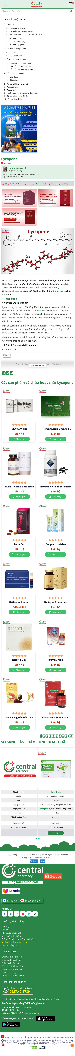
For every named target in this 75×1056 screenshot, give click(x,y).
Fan (10, 900)
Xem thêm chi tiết (37, 366)
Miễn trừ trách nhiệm (11, 936)
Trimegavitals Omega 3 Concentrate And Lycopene (55, 428)
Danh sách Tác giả (10, 972)
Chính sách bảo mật (43, 857)
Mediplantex (45, 809)
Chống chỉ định (16, 55)
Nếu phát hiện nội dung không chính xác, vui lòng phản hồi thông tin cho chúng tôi (36, 184)
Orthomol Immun (19, 602)
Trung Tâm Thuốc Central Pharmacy (40, 287)
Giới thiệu (6, 926)
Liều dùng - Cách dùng (15, 73)
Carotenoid (37, 310)
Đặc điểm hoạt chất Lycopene (21, 31)
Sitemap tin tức (17, 975)
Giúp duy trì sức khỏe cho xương (22, 63)
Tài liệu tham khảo (15, 99)
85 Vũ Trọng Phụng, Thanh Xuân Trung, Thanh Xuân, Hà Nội (32, 999)
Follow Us (7, 908)
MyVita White (19, 428)
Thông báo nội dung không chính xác (18, 939)
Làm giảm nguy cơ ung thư (20, 66)
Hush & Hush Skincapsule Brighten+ (19, 486)
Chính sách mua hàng (11, 960)
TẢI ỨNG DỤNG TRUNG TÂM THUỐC (19, 1018)
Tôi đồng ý (33, 861)
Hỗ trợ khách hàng (14, 921)
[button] (36, 838)
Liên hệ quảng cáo (10, 945)
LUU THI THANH (16, 1007)
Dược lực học (18, 38)
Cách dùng (14, 80)
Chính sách (10, 951)
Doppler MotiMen (56, 544)
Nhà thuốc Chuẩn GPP (11, 932)
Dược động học (18, 44)
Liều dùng (14, 77)
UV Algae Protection (55, 602)
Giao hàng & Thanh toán (12, 969)
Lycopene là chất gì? (17, 28)
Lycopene (55, 817)
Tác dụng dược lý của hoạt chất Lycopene (26, 34)
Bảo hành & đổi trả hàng (12, 966)
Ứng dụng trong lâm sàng (17, 59)
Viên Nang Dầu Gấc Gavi (19, 717)
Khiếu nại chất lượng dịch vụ (14, 942)
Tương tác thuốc (13, 87)
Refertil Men (19, 659)
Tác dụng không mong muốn (18, 84)
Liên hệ (5, 929)
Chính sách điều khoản (12, 956)
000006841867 (11, 1010)
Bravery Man (55, 659)
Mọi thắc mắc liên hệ (15, 982)
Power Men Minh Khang (55, 717)
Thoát (43, 861)
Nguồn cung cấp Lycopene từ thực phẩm (22, 93)
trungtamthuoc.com (13, 291)
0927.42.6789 (20, 991)
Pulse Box (19, 544)
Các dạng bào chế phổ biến (17, 96)
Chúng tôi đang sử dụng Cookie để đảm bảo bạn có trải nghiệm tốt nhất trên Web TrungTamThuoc (36, 856)
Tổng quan (11, 24)
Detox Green (56, 792)
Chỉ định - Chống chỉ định (16, 48)
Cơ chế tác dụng (19, 41)
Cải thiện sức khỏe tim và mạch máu (24, 69)
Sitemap (5, 975)
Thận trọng (11, 90)
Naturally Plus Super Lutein (55, 486)
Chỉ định (13, 52)
